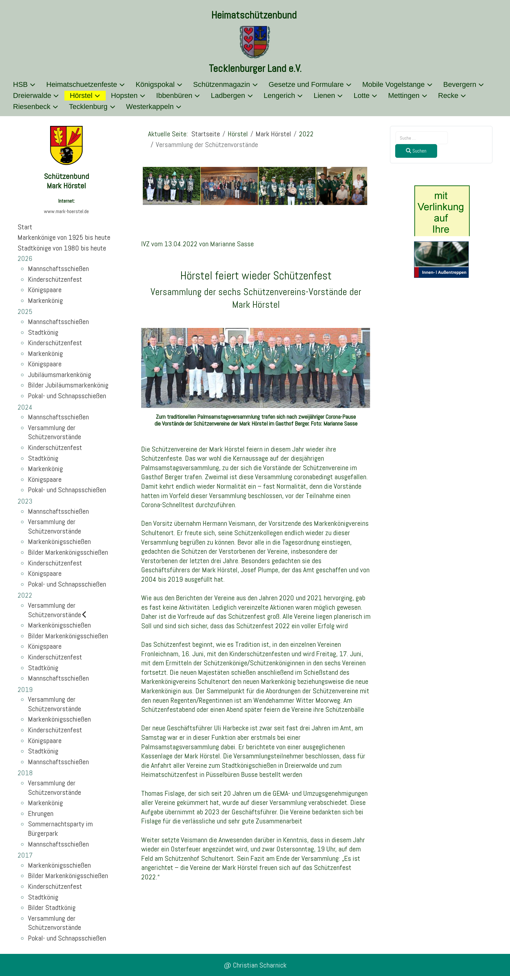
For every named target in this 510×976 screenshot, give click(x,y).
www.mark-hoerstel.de (66, 211)
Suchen (416, 150)
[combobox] (422, 137)
